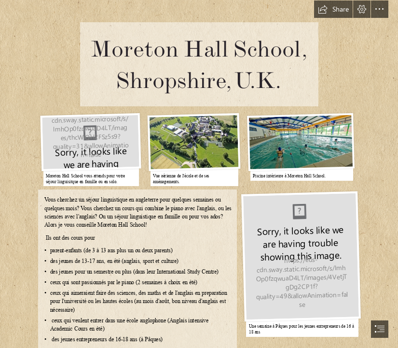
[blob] (90, 148)
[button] (333, 9)
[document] (199, 174)
